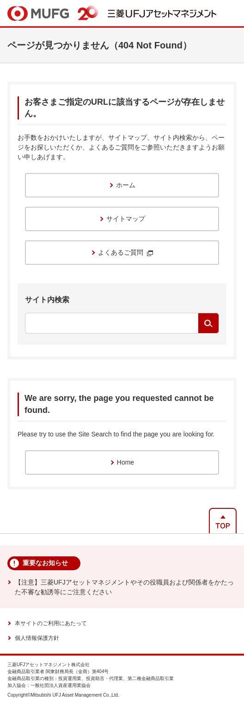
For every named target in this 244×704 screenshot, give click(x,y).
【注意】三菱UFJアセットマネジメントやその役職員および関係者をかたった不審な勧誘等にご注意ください (124, 587)
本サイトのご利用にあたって (51, 623)
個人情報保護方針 (37, 638)
